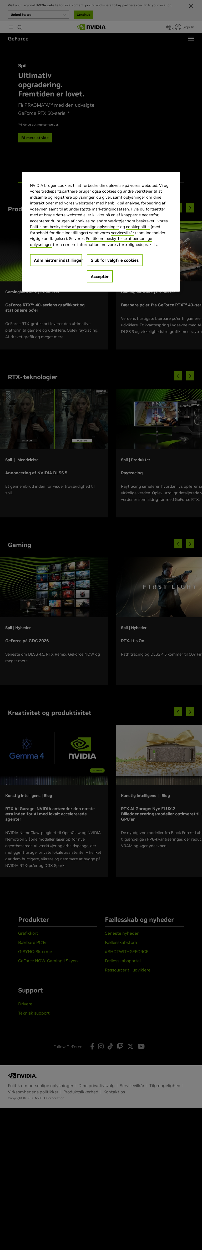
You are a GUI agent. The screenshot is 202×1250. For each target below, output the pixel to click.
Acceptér (100, 276)
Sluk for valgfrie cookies (115, 260)
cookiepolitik (138, 226)
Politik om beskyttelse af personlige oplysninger (74, 226)
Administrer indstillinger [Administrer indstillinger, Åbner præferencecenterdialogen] (58, 260)
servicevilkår (122, 232)
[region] (101, 231)
